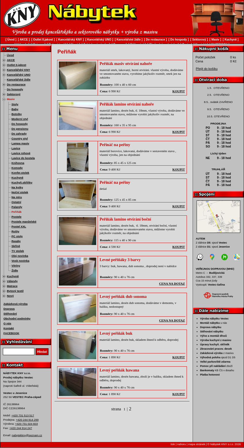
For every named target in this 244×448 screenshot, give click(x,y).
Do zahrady (19, 133)
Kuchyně (17, 177)
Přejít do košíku (207, 68)
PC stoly (17, 236)
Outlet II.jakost (16, 64)
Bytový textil (15, 290)
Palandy (16, 206)
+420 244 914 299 (27, 419)
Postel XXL (18, 226)
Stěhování (10, 313)
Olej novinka (19, 255)
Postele (16, 216)
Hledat (42, 351)
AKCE (11, 60)
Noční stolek (19, 192)
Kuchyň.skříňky (21, 182)
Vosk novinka (20, 260)
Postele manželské (23, 221)
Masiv (11, 99)
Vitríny (15, 265)
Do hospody (15, 89)
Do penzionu (19, 128)
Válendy (12, 281)
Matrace (12, 286)
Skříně (15, 246)
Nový (10, 295)
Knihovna (17, 162)
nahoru (181, 444)
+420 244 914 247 (20, 428)
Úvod (10, 55)
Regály (16, 241)
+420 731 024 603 (26, 423)
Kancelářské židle (18, 79)
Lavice (15, 148)
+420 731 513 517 (22, 415)
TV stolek (17, 250)
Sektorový (13, 94)
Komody (17, 167)
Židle (14, 270)
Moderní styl (19, 118)
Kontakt (8, 328)
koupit (179, 91)
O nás (7, 323)
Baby (14, 109)
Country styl (19, 138)
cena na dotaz (172, 283)
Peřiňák (16, 211)
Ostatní (16, 202)
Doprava (9, 308)
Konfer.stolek (20, 172)
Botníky (16, 114)
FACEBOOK (11, 333)
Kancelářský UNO (18, 74)
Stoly (14, 104)
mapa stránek (196, 444)
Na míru (16, 197)
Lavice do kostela (23, 158)
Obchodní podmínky (16, 318)
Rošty (15, 231)
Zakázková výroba (15, 303)
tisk (173, 444)
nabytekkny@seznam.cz (27, 435)
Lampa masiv (20, 143)
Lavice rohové (20, 153)
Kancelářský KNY (18, 69)
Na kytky (17, 187)
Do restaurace (16, 84)
